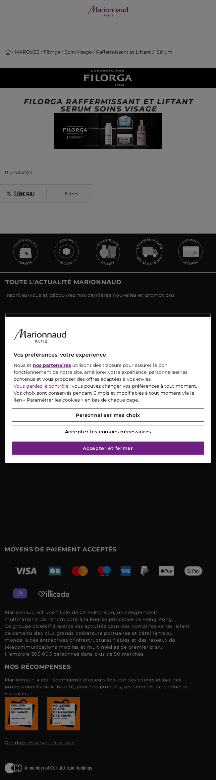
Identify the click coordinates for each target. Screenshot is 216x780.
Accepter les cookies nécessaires (108, 432)
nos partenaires (52, 365)
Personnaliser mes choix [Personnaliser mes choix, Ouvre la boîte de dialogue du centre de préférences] (108, 415)
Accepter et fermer (108, 448)
